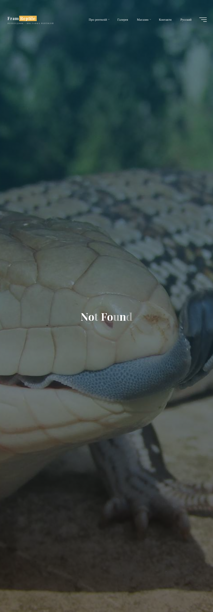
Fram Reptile (21, 18)
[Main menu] (203, 20)
